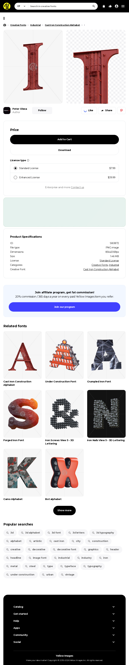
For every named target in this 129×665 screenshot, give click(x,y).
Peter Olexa (19, 108)
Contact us (77, 187)
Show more (64, 510)
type (48, 566)
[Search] (94, 6)
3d (9, 532)
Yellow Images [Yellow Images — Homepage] (64, 655)
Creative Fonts (100, 265)
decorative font (64, 549)
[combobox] (63, 6)
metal (11, 566)
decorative (36, 549)
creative (13, 549)
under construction (20, 574)
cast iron (56, 541)
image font (38, 557)
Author (16, 112)
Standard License (109, 260)
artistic (35, 541)
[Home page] (4, 25)
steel (30, 566)
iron (103, 557)
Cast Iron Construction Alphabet (101, 269)
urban (47, 574)
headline (13, 557)
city (76, 541)
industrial (62, 557)
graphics (91, 549)
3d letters (76, 532)
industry (84, 557)
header (112, 549)
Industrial (114, 265)
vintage (67, 574)
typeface (68, 566)
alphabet (14, 541)
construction (98, 541)
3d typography (103, 532)
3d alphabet (30, 532)
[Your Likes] (110, 6)
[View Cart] (103, 6)
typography (92, 566)
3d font (54, 532)
